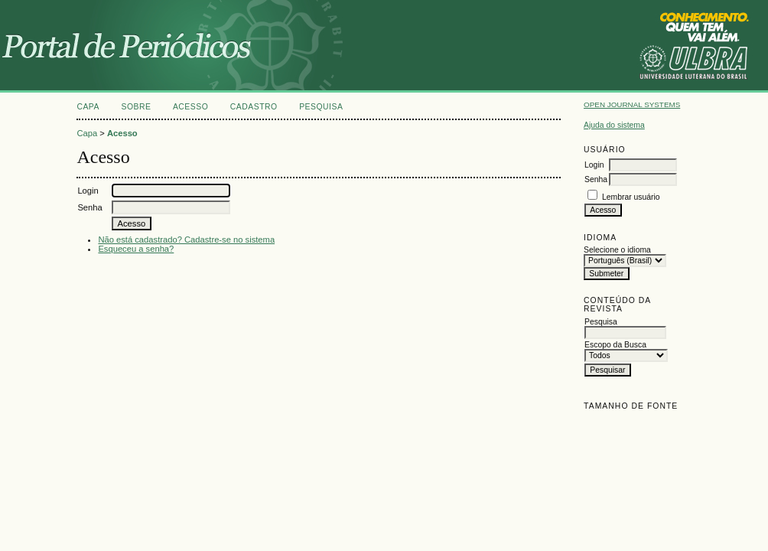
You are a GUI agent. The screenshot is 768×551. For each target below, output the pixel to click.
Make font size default (622, 423)
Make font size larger (646, 423)
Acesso (190, 107)
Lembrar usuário (631, 197)
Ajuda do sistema (614, 125)
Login (594, 165)
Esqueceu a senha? (136, 248)
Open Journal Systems (632, 104)
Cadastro (254, 107)
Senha (595, 179)
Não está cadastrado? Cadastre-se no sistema (186, 239)
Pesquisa (321, 107)
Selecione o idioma (617, 250)
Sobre (136, 107)
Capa (87, 107)
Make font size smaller (597, 423)
